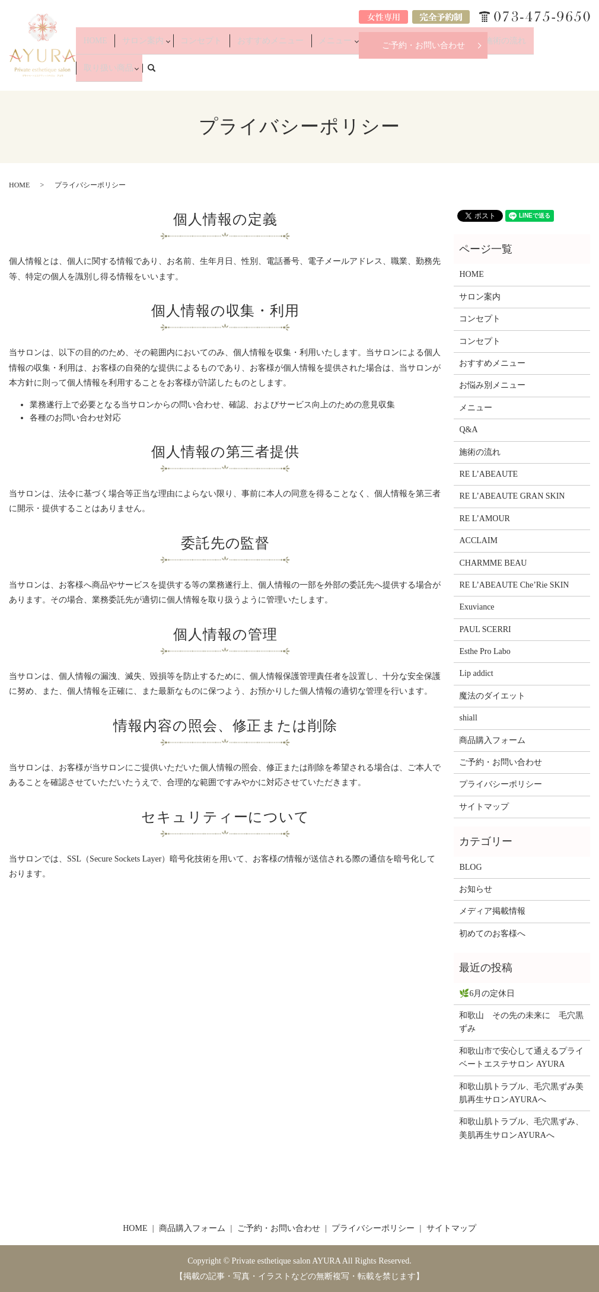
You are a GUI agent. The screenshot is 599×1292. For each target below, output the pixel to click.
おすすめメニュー (288, 72)
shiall (468, 717)
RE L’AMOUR (484, 518)
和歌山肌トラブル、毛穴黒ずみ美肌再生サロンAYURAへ (521, 1093)
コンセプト (232, 72)
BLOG (470, 867)
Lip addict (476, 673)
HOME (140, 72)
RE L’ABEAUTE (488, 474)
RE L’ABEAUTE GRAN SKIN (512, 496)
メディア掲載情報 (492, 911)
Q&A (454, 72)
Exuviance (476, 606)
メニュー (341, 72)
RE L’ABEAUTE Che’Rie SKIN (514, 584)
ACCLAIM (478, 540)
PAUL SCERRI (485, 629)
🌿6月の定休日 (487, 993)
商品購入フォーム (492, 740)
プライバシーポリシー (500, 784)
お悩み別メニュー (400, 72)
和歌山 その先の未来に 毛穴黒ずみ (521, 1022)
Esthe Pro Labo (484, 651)
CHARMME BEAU (493, 563)
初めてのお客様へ (492, 933)
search (587, 72)
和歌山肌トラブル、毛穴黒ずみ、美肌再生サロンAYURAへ (521, 1128)
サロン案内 (179, 72)
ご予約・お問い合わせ (423, 45)
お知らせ (475, 889)
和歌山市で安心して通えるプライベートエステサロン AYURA (521, 1057)
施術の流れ (490, 72)
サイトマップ (484, 806)
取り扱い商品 (539, 72)
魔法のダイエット (492, 695)
